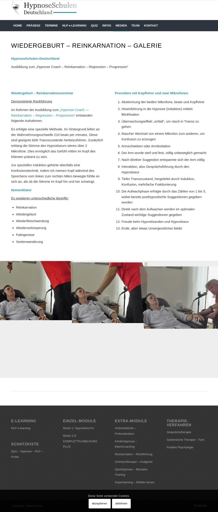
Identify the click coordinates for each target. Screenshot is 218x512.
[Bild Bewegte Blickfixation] (36, 290)
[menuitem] (17, 25)
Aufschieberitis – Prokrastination (125, 430)
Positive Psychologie (180, 447)
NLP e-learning (20, 428)
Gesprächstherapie (179, 432)
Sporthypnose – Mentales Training (131, 472)
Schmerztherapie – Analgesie (134, 461)
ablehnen (121, 503)
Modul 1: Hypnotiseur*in (78, 428)
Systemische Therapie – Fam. (186, 439)
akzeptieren (99, 503)
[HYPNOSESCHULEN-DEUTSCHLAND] (45, 10)
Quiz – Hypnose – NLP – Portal (27, 454)
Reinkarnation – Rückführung (133, 454)
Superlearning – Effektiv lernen (135, 482)
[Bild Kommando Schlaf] (109, 290)
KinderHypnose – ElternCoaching (126, 444)
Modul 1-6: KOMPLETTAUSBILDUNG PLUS (80, 441)
